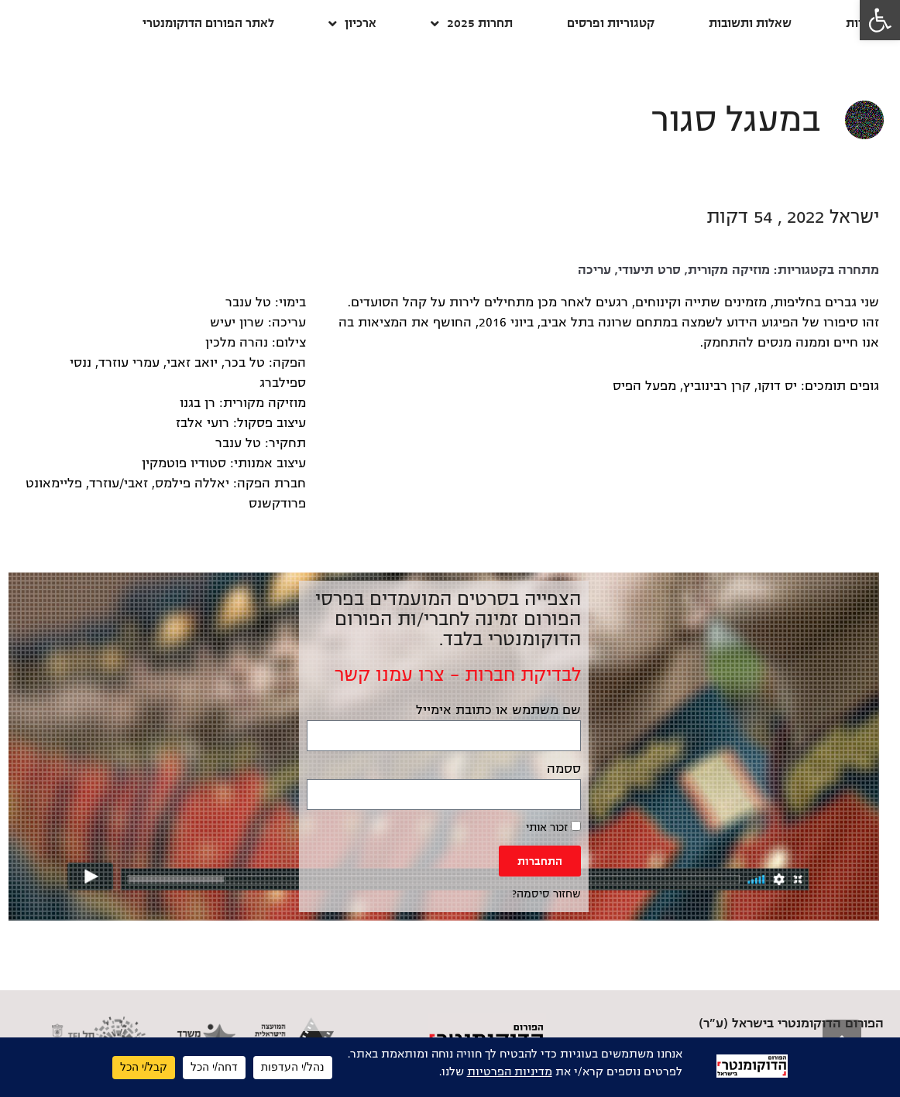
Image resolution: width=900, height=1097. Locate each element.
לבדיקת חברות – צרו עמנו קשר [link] (458, 675)
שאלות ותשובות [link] (750, 22)
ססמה (564, 769)
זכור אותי (553, 827)
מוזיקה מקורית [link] (729, 270)
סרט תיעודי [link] (649, 270)
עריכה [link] (594, 270)
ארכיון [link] (352, 23)
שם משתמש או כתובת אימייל (498, 710)
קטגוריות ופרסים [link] (610, 22)
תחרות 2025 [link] (472, 23)
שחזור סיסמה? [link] (546, 894)
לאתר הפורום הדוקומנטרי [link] (208, 22)
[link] (880, 20)
